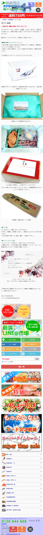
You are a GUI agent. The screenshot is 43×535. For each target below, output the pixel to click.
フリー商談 (12, 344)
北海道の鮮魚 (7, 488)
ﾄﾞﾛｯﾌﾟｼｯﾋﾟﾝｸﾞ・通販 (12, 349)
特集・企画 (7, 454)
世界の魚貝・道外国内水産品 (11, 510)
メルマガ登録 (32, 349)
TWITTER (32, 354)
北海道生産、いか (8, 463)
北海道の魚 (7, 471)
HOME (4, 19)
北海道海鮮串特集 (8, 497)
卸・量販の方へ (32, 344)
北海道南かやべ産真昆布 (10, 505)
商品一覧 (13, 530)
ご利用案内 (10, 19)
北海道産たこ (7, 459)
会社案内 (4, 524)
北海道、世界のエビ (9, 480)
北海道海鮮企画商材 (9, 501)
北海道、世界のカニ (9, 476)
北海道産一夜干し (8, 493)
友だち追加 (12, 340)
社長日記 (32, 340)
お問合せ (31, 5)
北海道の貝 (7, 467)
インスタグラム (12, 354)
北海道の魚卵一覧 (8, 484)
